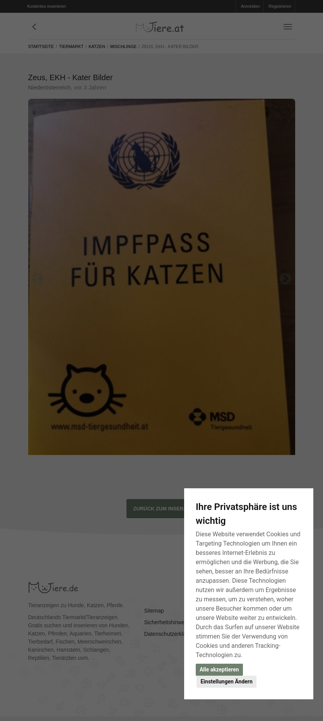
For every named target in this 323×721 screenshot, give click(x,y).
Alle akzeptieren (219, 669)
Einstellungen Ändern (226, 681)
